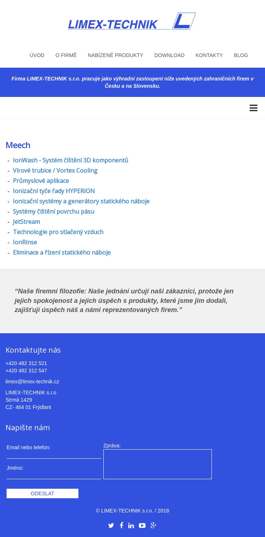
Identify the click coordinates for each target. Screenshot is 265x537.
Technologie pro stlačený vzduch (57, 232)
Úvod (37, 55)
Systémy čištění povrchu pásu (52, 211)
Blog (241, 55)
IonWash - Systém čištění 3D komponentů (69, 160)
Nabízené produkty (116, 55)
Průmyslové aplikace (40, 181)
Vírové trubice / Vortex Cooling (54, 170)
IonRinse (24, 242)
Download (169, 55)
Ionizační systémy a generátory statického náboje (80, 201)
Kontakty (209, 55)
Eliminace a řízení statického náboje (61, 252)
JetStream (25, 222)
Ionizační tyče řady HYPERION (53, 191)
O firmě (66, 55)
